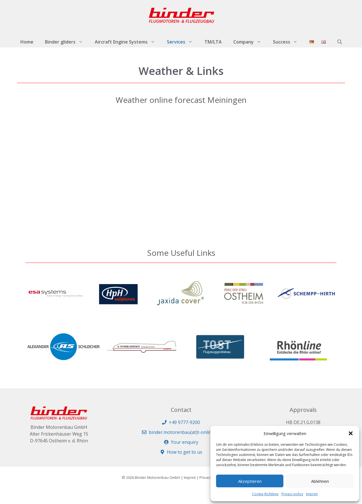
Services (183, 42)
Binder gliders (67, 42)
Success (288, 42)
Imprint (312, 494)
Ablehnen (320, 481)
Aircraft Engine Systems (128, 42)
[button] (351, 433)
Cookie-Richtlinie (265, 494)
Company (250, 42)
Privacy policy (292, 494)
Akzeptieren (250, 481)
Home (26, 42)
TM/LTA (213, 42)
